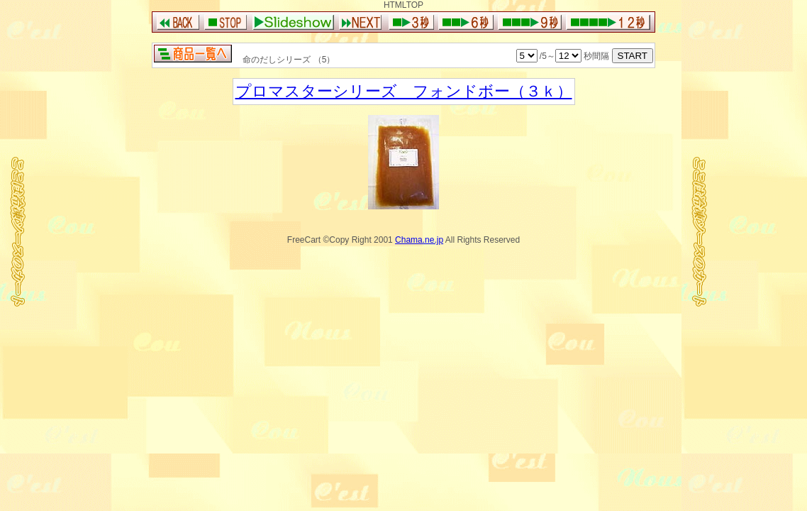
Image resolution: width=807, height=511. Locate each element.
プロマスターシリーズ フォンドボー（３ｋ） (403, 91)
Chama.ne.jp (419, 240)
